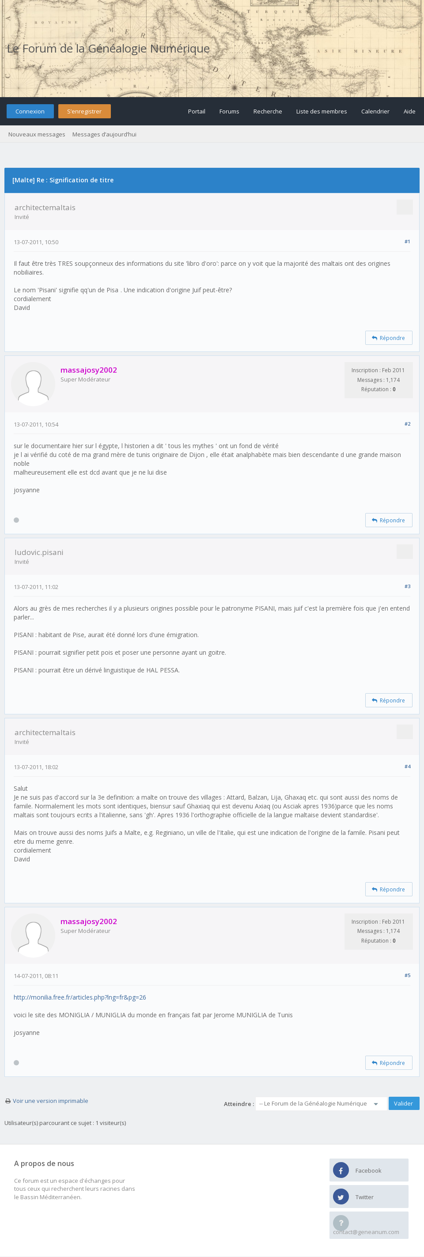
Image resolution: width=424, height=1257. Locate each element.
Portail (196, 111)
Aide (410, 111)
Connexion (30, 111)
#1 (407, 241)
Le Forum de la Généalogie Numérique (108, 48)
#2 (407, 423)
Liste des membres (321, 111)
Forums (229, 111)
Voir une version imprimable (50, 1101)
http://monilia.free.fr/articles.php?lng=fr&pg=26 (80, 997)
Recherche (268, 111)
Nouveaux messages (36, 134)
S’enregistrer (84, 111)
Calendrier (375, 111)
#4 (407, 766)
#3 (407, 586)
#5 (407, 975)
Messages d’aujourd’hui (104, 134)
